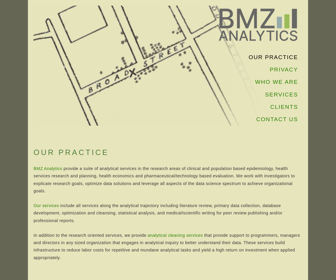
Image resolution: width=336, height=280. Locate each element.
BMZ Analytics (47, 168)
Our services (46, 205)
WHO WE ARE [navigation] (276, 82)
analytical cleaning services (175, 235)
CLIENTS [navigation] (284, 107)
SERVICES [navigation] (281, 94)
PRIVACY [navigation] (284, 69)
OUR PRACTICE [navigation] (273, 57)
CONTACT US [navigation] (277, 119)
